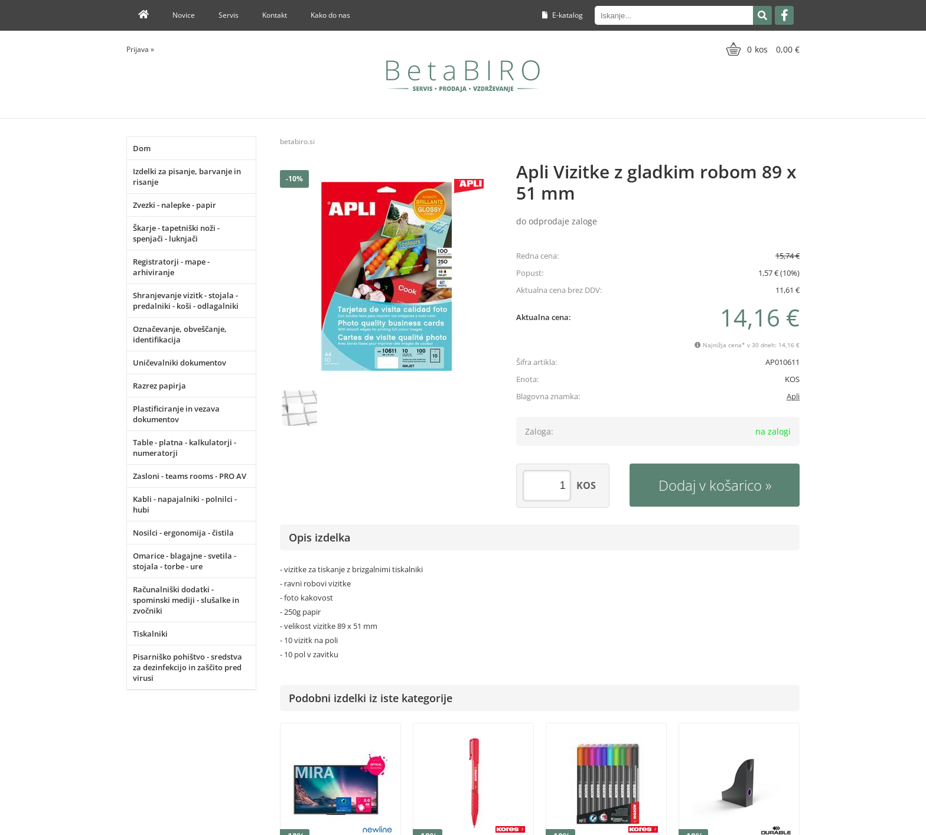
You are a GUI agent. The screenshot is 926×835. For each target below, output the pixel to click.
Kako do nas (330, 15)
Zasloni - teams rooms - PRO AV (189, 476)
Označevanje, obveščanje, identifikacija (180, 334)
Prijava (140, 49)
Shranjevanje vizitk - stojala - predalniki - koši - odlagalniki (186, 300)
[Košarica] (761, 49)
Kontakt (274, 15)
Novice (183, 15)
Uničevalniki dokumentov (179, 362)
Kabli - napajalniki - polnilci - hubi (185, 504)
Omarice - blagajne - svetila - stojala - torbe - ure (184, 561)
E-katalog (562, 15)
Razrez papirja (159, 385)
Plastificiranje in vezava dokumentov (176, 414)
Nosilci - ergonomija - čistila (183, 532)
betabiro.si (297, 141)
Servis (229, 15)
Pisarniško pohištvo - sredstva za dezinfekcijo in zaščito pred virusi (187, 667)
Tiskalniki (150, 633)
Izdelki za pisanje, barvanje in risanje (187, 176)
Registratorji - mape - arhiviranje (171, 267)
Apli (793, 396)
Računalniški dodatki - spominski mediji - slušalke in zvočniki (186, 600)
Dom (142, 148)
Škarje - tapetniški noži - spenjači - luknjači (176, 233)
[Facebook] (784, 15)
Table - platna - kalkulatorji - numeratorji (184, 447)
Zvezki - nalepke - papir (174, 205)
